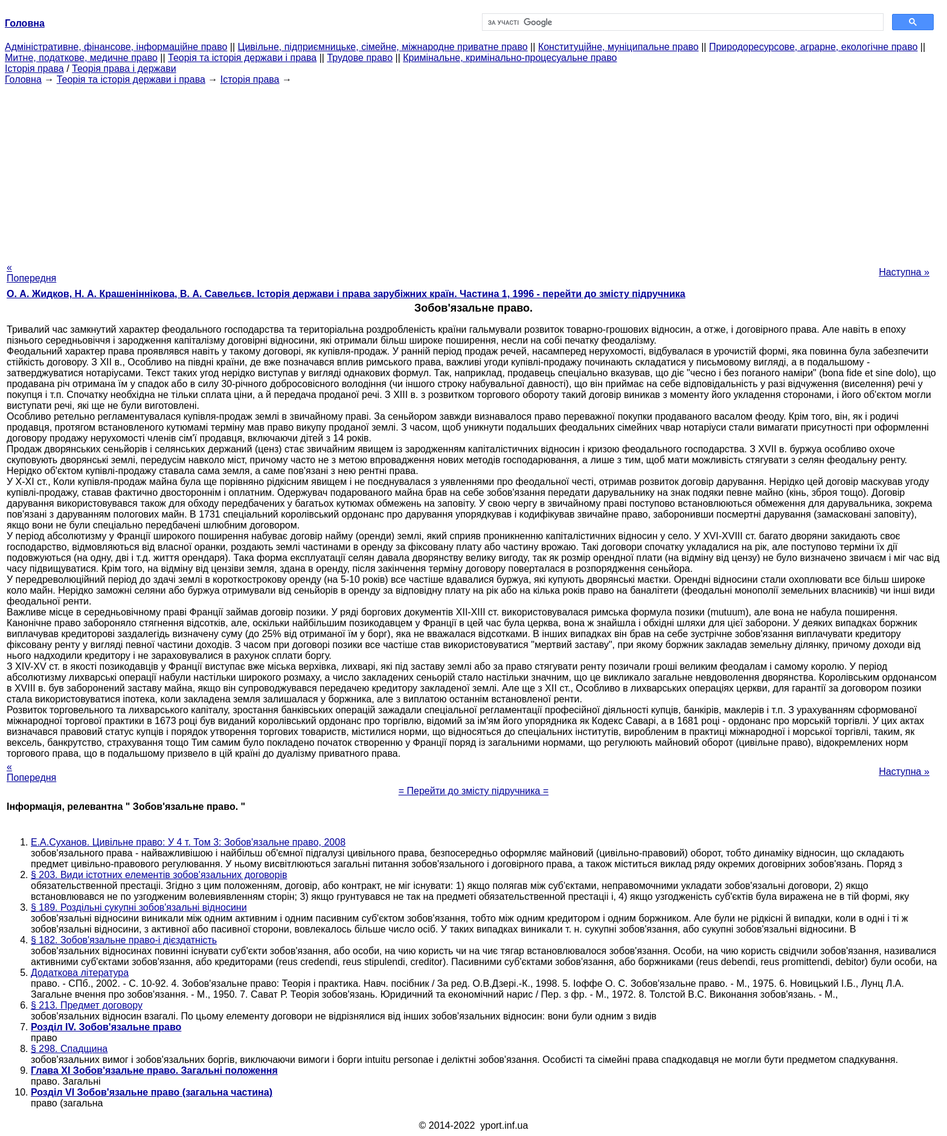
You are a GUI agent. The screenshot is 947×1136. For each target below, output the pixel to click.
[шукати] (681, 22)
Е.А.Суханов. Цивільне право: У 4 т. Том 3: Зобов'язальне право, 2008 (188, 842)
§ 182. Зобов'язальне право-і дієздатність (124, 940)
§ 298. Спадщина (69, 1049)
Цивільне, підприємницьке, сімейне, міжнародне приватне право (383, 47)
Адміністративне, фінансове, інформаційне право (116, 47)
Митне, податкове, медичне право (81, 58)
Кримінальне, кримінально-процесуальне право (510, 58)
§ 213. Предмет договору (87, 1005)
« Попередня (31, 272)
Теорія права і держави (124, 68)
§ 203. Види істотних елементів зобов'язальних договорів (159, 875)
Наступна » (904, 272)
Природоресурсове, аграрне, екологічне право (813, 47)
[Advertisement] (473, 169)
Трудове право (360, 58)
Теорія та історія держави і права (242, 58)
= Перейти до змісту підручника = (474, 791)
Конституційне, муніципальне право (618, 47)
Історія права (34, 68)
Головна (23, 79)
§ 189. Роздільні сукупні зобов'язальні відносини (139, 907)
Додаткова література (80, 973)
